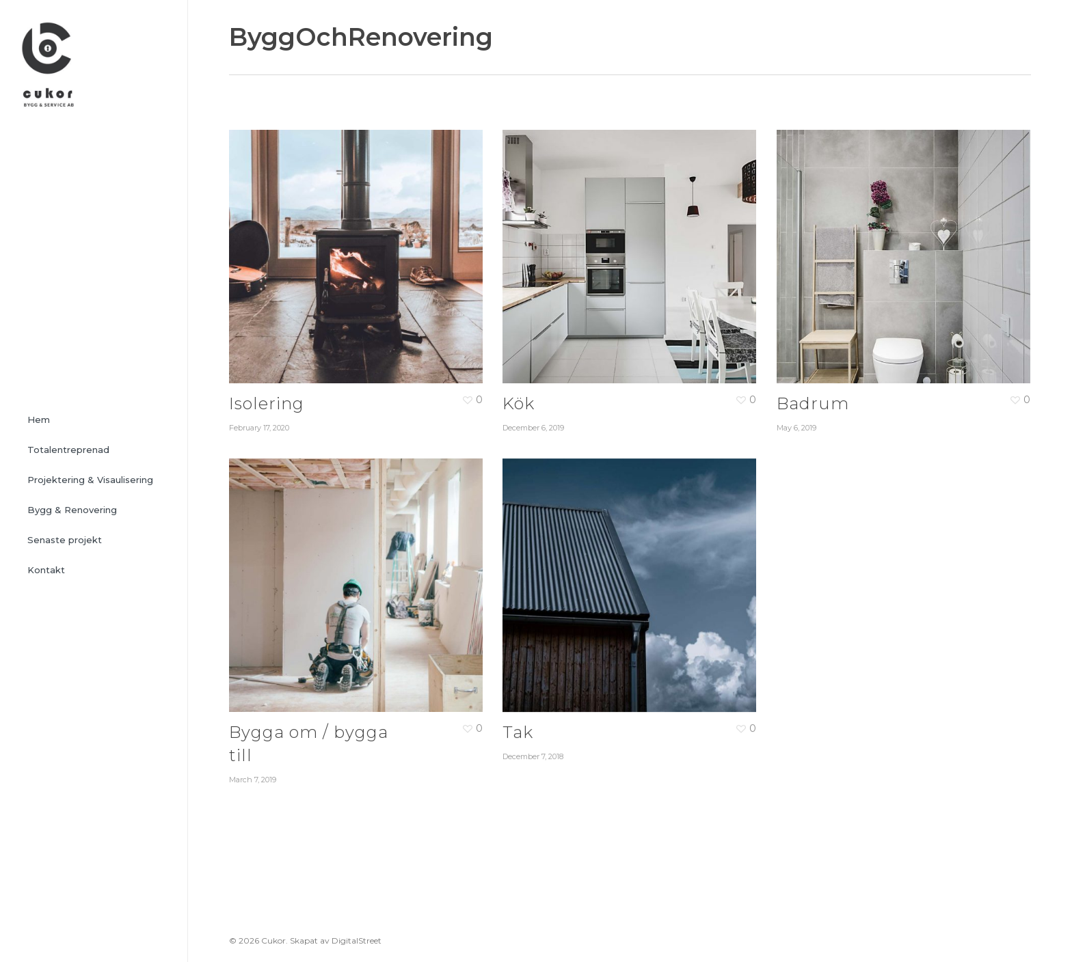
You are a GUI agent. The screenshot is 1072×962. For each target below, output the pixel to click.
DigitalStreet (356, 940)
